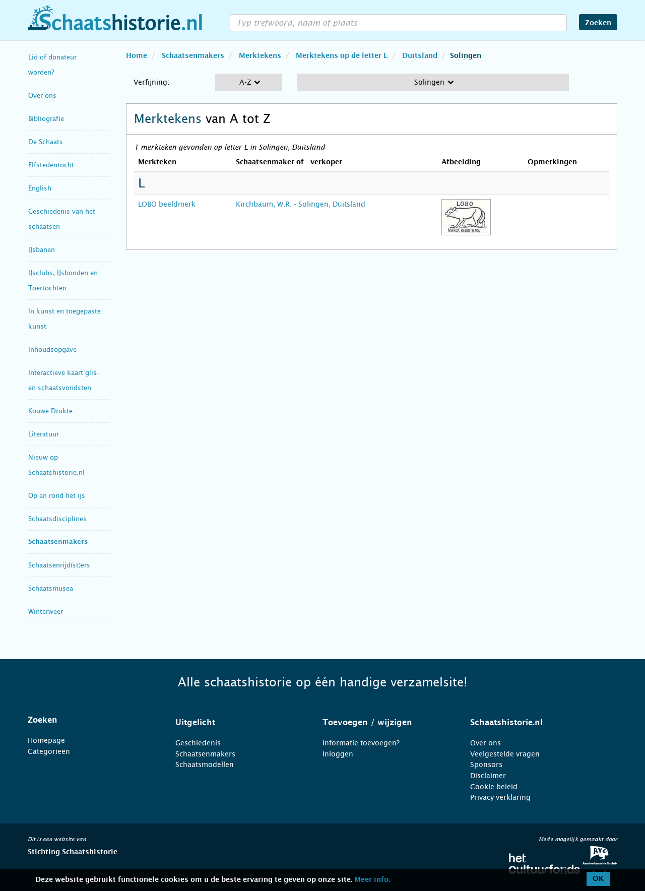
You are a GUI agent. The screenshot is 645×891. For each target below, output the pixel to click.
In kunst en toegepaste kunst (64, 318)
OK (598, 878)
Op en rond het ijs (56, 495)
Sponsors (486, 764)
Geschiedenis (198, 743)
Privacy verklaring (500, 797)
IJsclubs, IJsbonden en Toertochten (63, 280)
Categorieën (49, 751)
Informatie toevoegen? (361, 743)
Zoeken (598, 23)
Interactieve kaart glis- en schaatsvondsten (63, 380)
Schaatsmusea (50, 588)
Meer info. (372, 879)
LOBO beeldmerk (167, 204)
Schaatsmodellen (204, 764)
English (39, 188)
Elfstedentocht (51, 165)
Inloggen (337, 754)
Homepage (46, 740)
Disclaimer (488, 776)
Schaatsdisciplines (57, 519)
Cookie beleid (494, 787)
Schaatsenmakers (58, 542)
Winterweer (45, 611)
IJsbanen (41, 249)
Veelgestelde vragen (505, 754)
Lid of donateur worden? (52, 64)
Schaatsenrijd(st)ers (59, 565)
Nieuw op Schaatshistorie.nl (56, 465)
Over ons (42, 95)
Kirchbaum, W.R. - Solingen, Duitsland (300, 204)
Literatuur (43, 434)
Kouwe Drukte (50, 411)
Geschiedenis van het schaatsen (61, 219)
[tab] (89, 720)
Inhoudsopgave (52, 349)
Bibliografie (46, 118)
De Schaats (45, 142)
